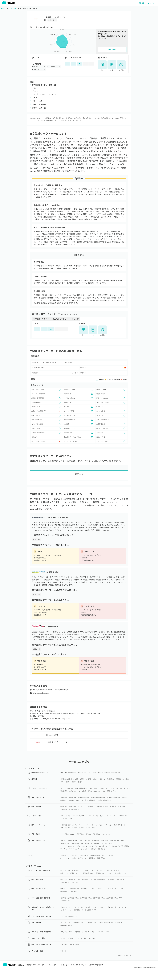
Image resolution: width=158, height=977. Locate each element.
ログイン (151, 3)
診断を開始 (112, 49)
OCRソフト (52, 20)
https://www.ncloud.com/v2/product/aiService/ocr (51, 690)
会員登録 (141, 3)
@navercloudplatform (41, 693)
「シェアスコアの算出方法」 (63, 120)
